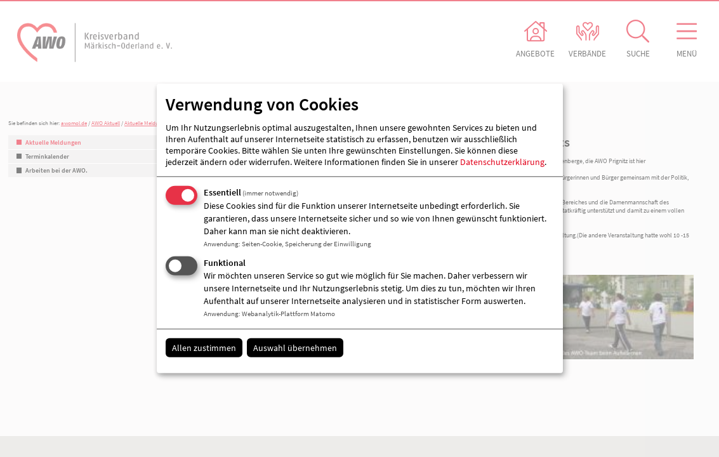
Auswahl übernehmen (295, 347)
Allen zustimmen (204, 347)
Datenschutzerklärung (502, 162)
